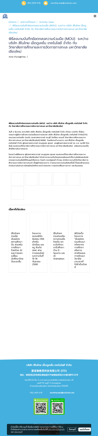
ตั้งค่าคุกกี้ (72, 429)
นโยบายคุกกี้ (18, 432)
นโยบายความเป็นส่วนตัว (56, 429)
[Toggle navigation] (95, 16)
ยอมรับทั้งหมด (85, 429)
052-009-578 (34, 3)
